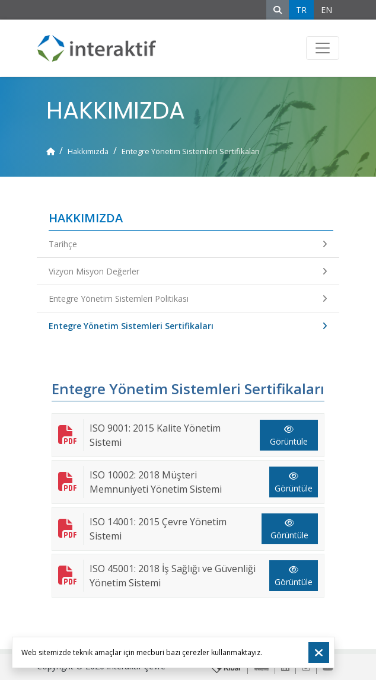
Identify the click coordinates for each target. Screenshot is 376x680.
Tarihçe (188, 244)
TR (301, 9)
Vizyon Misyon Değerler (188, 271)
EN (326, 9)
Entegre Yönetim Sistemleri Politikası (188, 298)
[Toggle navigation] (322, 48)
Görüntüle (289, 436)
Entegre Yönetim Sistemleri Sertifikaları (188, 325)
